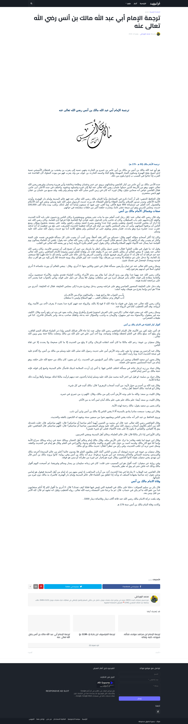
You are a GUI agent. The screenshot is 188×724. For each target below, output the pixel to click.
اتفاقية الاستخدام (62, 720)
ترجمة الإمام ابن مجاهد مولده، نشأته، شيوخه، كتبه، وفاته (139, 635)
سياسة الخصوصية (77, 720)
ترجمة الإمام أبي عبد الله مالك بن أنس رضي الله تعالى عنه (51, 635)
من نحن (50, 720)
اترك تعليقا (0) (94, 644)
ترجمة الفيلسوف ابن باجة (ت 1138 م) (100, 634)
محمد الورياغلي (142, 596)
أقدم (30, 651)
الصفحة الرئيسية (155, 12)
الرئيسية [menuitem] (143, 3)
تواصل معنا (40, 720)
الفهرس (31, 720)
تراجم (146, 12)
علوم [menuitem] (129, 3)
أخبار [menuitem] (135, 3)
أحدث (157, 651)
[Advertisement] (94, 72)
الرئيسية (88, 720)
